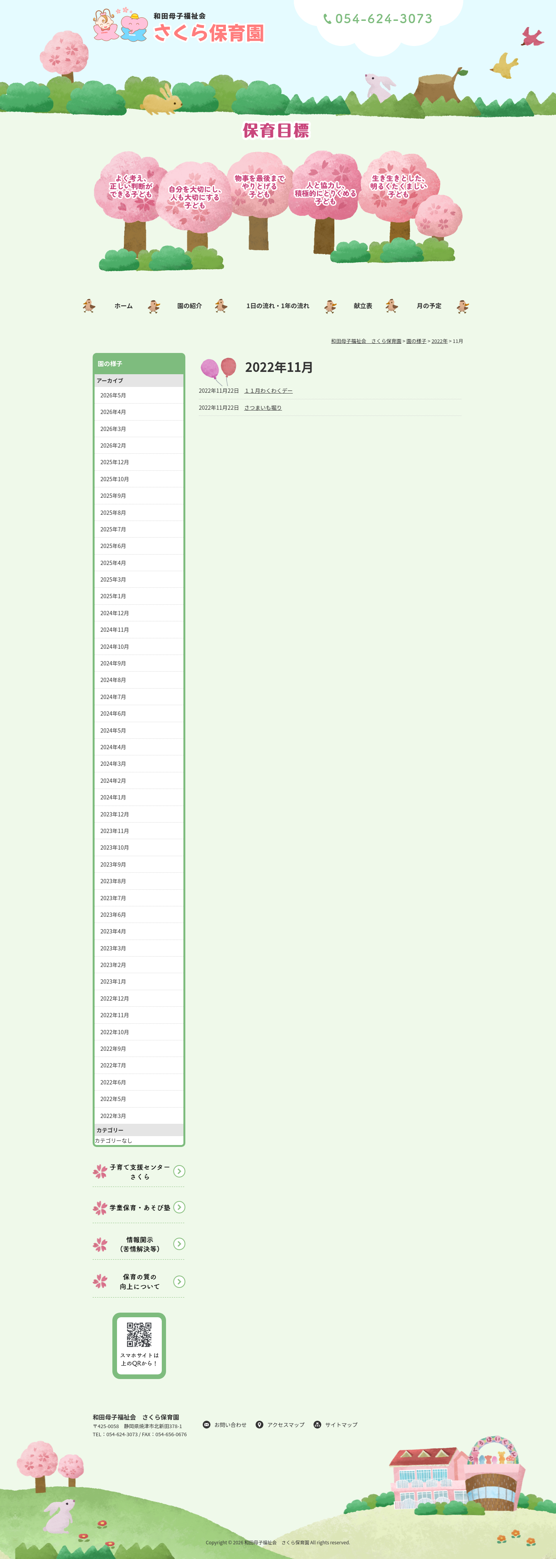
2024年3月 (113, 763)
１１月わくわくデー (268, 390)
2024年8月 (113, 680)
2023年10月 (114, 847)
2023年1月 (113, 981)
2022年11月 (114, 1015)
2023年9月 (113, 864)
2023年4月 (113, 931)
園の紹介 (189, 305)
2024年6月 (113, 713)
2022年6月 (113, 1082)
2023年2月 (113, 965)
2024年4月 (113, 747)
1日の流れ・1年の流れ (277, 305)
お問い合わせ (230, 1424)
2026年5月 (113, 395)
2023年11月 (114, 831)
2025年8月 (113, 512)
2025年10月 (114, 479)
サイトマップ (341, 1424)
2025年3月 (113, 579)
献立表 (363, 305)
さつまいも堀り (263, 407)
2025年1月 (113, 596)
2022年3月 (113, 1116)
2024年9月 (113, 663)
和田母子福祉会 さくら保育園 (136, 1417)
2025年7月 (113, 529)
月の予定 (429, 305)
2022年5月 (113, 1099)
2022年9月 (113, 1048)
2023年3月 (113, 948)
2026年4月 (113, 412)
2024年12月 (114, 613)
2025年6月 (113, 546)
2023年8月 (113, 881)
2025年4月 (113, 563)
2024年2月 (113, 780)
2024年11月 (114, 629)
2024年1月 (113, 797)
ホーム (123, 305)
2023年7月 (113, 898)
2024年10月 (114, 646)
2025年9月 (113, 495)
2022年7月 (113, 1065)
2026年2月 (113, 445)
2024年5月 (113, 730)
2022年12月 (114, 998)
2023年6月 (113, 914)
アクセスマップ (286, 1424)
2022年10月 (114, 1032)
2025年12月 (114, 462)
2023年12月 (114, 814)
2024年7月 (113, 697)
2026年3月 (113, 429)
